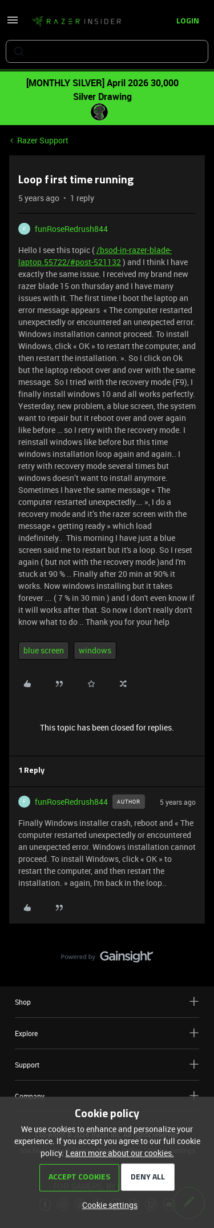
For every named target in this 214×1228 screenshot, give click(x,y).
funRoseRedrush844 (71, 228)
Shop (107, 1001)
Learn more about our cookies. (120, 1152)
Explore (107, 1033)
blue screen (43, 650)
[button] (12, 23)
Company (107, 1096)
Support (107, 1064)
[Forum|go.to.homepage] (76, 22)
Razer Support (42, 140)
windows (95, 650)
